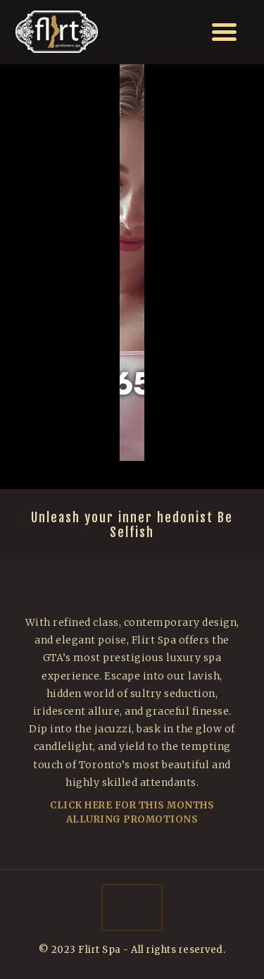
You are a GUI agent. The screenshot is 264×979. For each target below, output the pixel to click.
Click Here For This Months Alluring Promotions (132, 812)
